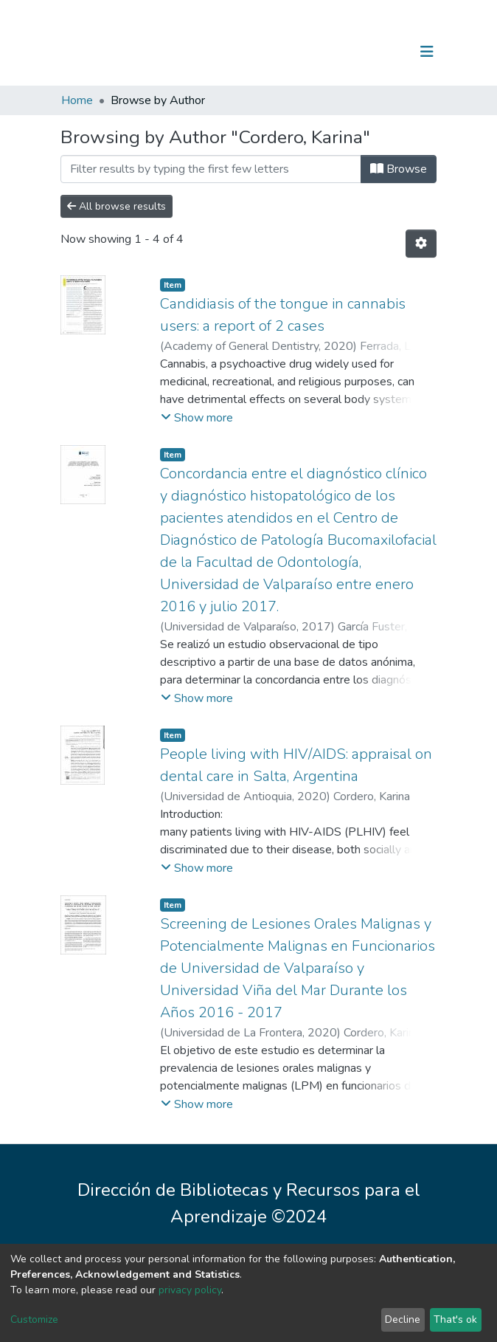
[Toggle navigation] (427, 51)
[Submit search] (350, 52)
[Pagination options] (421, 244)
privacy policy (190, 1290)
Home (77, 100)
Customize (34, 1319)
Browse (398, 169)
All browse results (116, 206)
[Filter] (210, 169)
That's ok (455, 1319)
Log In (380, 52)
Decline (402, 1319)
